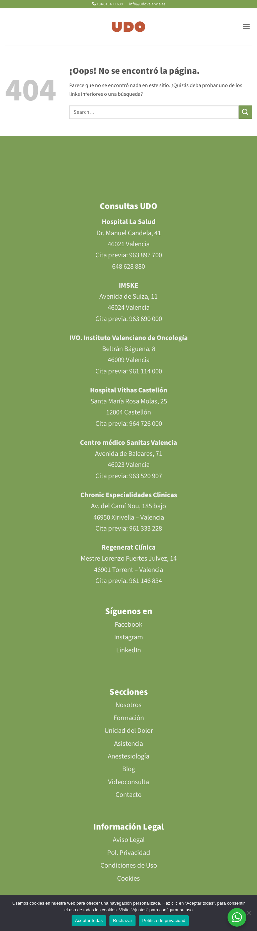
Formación (128, 718)
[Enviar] (245, 111)
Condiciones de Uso (128, 865)
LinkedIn (128, 650)
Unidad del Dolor (128, 730)
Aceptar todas (89, 920)
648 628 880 (128, 266)
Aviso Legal (129, 840)
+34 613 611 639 (107, 4)
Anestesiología (128, 756)
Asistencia (128, 743)
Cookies (128, 878)
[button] (246, 26)
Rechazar (122, 920)
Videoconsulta (128, 782)
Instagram (128, 637)
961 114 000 (145, 371)
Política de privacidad (163, 920)
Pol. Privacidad (128, 853)
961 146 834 (145, 581)
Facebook (128, 624)
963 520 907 (145, 476)
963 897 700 (145, 255)
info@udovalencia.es (146, 4)
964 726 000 (145, 423)
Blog (128, 769)
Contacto (128, 795)
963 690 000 (145, 319)
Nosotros (128, 705)
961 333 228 (145, 528)
